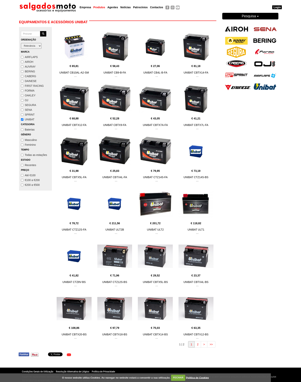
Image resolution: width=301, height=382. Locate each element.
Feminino (28, 144)
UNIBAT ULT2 (155, 229)
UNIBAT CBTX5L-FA (74, 177)
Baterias (28, 129)
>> (211, 344)
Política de (197, 377)
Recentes (28, 165)
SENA (26, 109)
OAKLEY (28, 95)
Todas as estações (34, 154)
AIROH (27, 61)
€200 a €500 (30, 184)
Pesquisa (250, 16)
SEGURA (28, 105)
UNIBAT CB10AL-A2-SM (74, 72)
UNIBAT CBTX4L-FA (114, 177)
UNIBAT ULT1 (196, 229)
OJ (24, 100)
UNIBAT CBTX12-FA (74, 125)
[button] (69, 354)
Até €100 (28, 175)
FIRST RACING (32, 85)
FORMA (28, 90)
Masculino (29, 139)
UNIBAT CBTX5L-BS (155, 282)
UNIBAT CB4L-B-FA (155, 72)
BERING (28, 71)
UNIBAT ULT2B (114, 229)
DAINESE (28, 81)
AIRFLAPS (29, 57)
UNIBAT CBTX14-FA (196, 72)
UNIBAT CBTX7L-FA (196, 125)
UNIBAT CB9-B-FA (114, 72)
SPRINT (28, 114)
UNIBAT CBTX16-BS (114, 334)
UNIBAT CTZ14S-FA (155, 177)
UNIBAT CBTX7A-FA (155, 125)
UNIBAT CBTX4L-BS (196, 282)
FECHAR (178, 377)
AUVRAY (28, 66)
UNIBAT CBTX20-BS (74, 334)
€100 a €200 (30, 180)
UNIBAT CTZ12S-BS (114, 282)
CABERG (28, 76)
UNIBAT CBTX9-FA (114, 125)
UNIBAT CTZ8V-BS (74, 282)
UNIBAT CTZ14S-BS (196, 177)
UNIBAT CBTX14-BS (155, 334)
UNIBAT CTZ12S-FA (74, 229)
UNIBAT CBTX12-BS (196, 334)
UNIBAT (27, 119)
